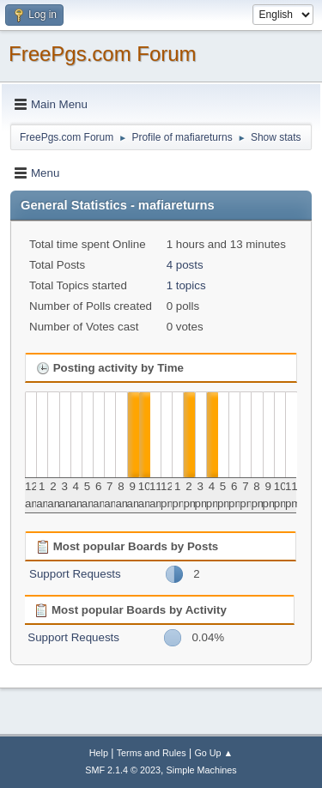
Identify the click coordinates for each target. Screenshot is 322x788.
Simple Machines (202, 770)
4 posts (185, 264)
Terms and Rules (151, 753)
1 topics (186, 285)
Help (98, 753)
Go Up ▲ (213, 753)
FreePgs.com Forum (103, 53)
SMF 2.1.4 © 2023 (123, 770)
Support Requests (75, 573)
